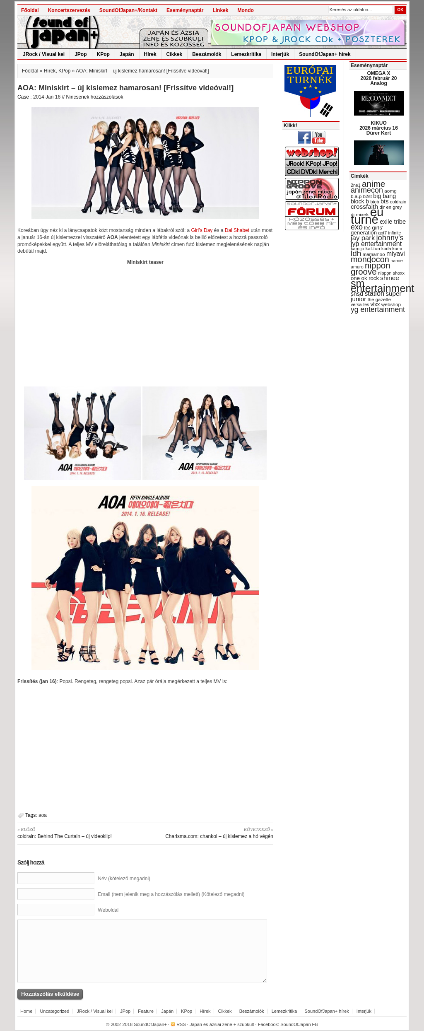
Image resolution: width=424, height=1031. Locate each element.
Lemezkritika (246, 54)
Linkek (220, 10)
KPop (103, 54)
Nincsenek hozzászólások (94, 97)
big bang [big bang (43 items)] (384, 196)
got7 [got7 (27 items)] (382, 232)
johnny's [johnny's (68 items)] (390, 238)
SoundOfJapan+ (150, 1024)
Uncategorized (54, 1011)
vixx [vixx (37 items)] (375, 304)
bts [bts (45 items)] (385, 201)
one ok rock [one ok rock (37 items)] (365, 278)
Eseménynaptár (184, 10)
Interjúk (280, 54)
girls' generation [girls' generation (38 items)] (367, 230)
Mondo (245, 10)
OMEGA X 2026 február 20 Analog (378, 78)
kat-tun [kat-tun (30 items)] (373, 248)
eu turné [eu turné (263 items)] (367, 215)
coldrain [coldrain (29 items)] (398, 201)
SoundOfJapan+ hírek (324, 54)
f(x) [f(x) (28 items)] (367, 227)
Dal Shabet (237, 230)
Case (23, 97)
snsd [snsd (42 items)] (357, 293)
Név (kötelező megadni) (124, 878)
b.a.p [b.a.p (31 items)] (356, 196)
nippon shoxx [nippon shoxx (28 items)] (391, 272)
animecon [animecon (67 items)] (367, 190)
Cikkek (174, 54)
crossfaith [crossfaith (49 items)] (364, 206)
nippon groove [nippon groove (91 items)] (370, 268)
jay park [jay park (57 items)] (363, 238)
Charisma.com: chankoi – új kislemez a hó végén (212, 832)
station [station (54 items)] (374, 293)
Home (26, 1011)
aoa (43, 815)
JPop (81, 54)
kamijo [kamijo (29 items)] (357, 248)
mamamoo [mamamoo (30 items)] (374, 254)
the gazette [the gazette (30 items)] (379, 299)
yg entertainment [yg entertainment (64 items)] (378, 309)
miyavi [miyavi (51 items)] (395, 253)
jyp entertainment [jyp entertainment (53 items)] (376, 243)
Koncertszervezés (69, 10)
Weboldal (108, 910)
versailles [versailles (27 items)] (360, 304)
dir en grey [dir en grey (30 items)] (391, 207)
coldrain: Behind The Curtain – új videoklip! (78, 832)
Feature (146, 1011)
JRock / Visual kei (44, 54)
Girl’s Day (202, 230)
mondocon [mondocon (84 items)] (370, 259)
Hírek (150, 54)
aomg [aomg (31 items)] (390, 191)
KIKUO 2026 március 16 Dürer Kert (378, 128)
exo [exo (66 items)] (357, 227)
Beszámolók (206, 54)
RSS (181, 1024)
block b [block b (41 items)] (360, 201)
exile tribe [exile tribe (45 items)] (393, 221)
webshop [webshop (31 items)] (391, 304)
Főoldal (30, 10)
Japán (127, 54)
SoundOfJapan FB (299, 1024)
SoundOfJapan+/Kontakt (128, 10)
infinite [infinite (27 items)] (394, 232)
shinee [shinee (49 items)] (389, 277)
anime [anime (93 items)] (373, 183)
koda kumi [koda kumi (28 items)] (391, 248)
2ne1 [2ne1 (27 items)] (356, 185)
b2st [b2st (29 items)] (367, 196)
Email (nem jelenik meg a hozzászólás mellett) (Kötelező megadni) (171, 894)
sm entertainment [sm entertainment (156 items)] (382, 286)
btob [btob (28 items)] (374, 201)
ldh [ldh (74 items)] (356, 253)
